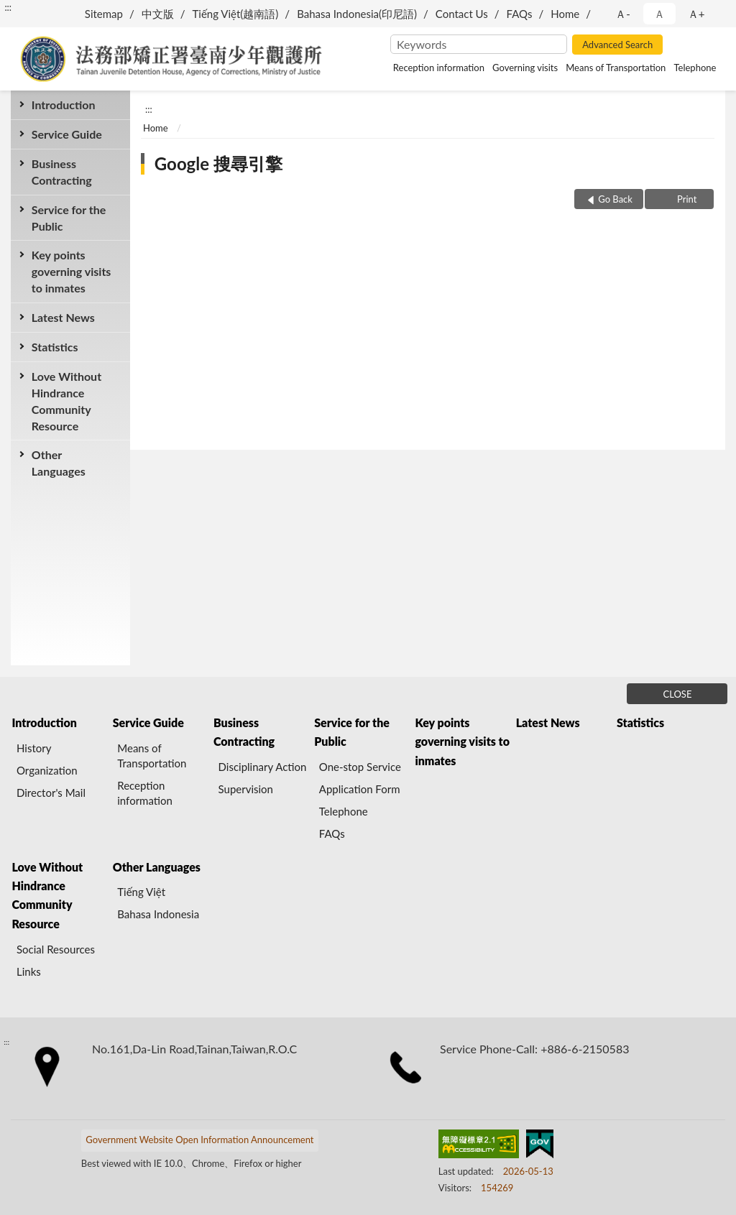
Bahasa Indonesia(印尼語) (357, 13)
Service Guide (67, 134)
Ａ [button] (659, 13)
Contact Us (462, 13)
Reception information (438, 67)
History (34, 748)
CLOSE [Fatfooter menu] (677, 694)
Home (565, 13)
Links (29, 971)
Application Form (359, 788)
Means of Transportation (616, 67)
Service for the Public (69, 218)
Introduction (64, 104)
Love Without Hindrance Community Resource (66, 401)
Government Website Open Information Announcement (199, 1139)
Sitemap (104, 13)
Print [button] (686, 199)
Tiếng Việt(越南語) (236, 13)
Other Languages (59, 463)
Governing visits (525, 67)
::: (8, 7)
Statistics (55, 347)
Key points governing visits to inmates (71, 271)
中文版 (158, 13)
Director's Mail (51, 792)
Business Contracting (62, 172)
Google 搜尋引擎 (218, 163)
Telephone (694, 67)
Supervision (245, 788)
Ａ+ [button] (696, 13)
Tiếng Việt (141, 891)
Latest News (63, 317)
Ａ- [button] (622, 13)
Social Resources (56, 949)
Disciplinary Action (262, 766)
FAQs (520, 13)
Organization (47, 770)
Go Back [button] (615, 199)
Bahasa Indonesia (158, 913)
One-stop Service (360, 766)
